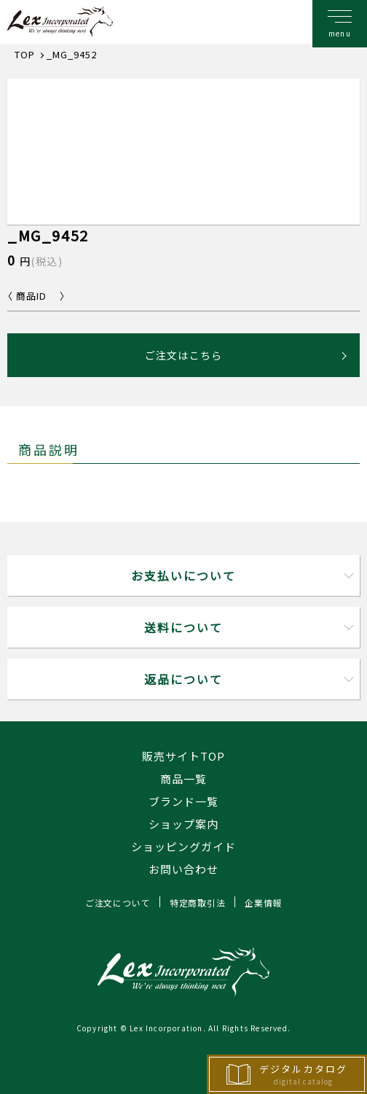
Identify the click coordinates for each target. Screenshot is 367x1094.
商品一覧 (183, 778)
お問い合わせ (183, 869)
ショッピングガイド (183, 846)
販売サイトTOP (183, 756)
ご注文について (117, 902)
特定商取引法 (197, 902)
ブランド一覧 (183, 801)
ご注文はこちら (183, 355)
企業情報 (263, 902)
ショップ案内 (183, 823)
